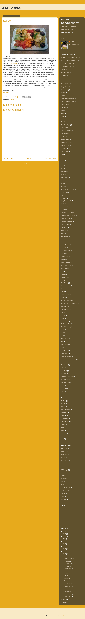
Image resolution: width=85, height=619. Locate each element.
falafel (62, 406)
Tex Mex (63, 401)
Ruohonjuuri (64, 451)
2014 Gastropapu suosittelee (69, 60)
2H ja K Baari (65, 69)
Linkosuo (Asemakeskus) (68, 215)
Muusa (63, 253)
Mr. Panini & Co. (65, 250)
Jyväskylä (64, 478)
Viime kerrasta (13, 63)
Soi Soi (12, 99)
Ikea (62, 163)
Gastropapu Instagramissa (68, 29)
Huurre (63, 160)
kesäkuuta (68, 584)
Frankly (63, 122)
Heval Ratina (64, 151)
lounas (63, 424)
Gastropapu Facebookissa (68, 26)
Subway (63, 347)
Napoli (63, 259)
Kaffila (63, 180)
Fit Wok (63, 119)
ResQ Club (64, 448)
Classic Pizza (65, 104)
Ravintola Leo (65, 309)
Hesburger (64, 148)
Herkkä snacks (65, 145)
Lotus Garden (65, 224)
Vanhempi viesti (50, 158)
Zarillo (62, 385)
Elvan (62, 113)
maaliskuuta (68, 591)
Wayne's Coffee (65, 382)
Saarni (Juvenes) (66, 327)
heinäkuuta (68, 568)
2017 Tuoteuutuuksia (67, 66)
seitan (62, 436)
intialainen (64, 412)
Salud (62, 329)
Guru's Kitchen (65, 133)
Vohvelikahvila (65, 379)
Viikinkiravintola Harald (67, 376)
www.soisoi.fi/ (7, 92)
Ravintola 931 (65, 306)
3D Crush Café (65, 72)
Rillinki (63, 315)
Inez (62, 166)
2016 (64, 546)
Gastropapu (11, 7)
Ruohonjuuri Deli (65, 324)
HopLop (63, 157)
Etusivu (29, 158)
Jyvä (62, 174)
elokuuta (67, 566)
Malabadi (63, 230)
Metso (62, 239)
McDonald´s (64, 236)
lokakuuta (67, 561)
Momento (63, 248)
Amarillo (63, 75)
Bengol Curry (64, 87)
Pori (62, 481)
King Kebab (64, 192)
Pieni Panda (64, 283)
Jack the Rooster (66, 169)
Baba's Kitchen (65, 84)
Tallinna (63, 493)
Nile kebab (64, 268)
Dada (62, 110)
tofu (62, 439)
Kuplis (62, 204)
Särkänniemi (64, 350)
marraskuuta (68, 558)
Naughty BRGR (65, 262)
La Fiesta (63, 207)
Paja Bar (63, 274)
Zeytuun (63, 388)
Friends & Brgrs (65, 125)
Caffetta (63, 95)
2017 (64, 544)
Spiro (62, 341)
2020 (64, 536)
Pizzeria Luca (65, 289)
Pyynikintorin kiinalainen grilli (69, 303)
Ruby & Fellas (65, 321)
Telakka (63, 362)
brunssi (63, 403)
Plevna (63, 291)
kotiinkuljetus (64, 421)
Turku (62, 496)
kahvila (63, 415)
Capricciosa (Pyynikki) (67, 98)
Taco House (64, 353)
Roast (62, 318)
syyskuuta (68, 563)
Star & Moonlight (65, 344)
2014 (64, 551)
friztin (49, 615)
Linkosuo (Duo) (65, 218)
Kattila (63, 186)
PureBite (63, 297)
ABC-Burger (64, 470)
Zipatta (63, 391)
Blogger (63, 615)
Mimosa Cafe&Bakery (67, 242)
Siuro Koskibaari (65, 487)
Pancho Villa (64, 277)
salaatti (63, 433)
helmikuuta (68, 594)
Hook (62, 154)
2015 (64, 549)
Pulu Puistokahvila (66, 294)
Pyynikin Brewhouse (67, 300)
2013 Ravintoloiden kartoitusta (69, 57)
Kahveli (63, 183)
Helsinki (63, 472)
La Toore (63, 209)
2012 (64, 599)
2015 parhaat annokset (67, 63)
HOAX (63, 136)
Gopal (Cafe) (64, 127)
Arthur (62, 81)
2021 (64, 534)
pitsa (62, 430)
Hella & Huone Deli (66, 142)
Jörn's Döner (64, 177)
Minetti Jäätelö (65, 245)
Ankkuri (63, 78)
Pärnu (62, 484)
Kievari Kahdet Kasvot (67, 189)
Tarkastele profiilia (74, 44)
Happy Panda (65, 139)
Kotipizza (63, 198)
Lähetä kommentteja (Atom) (31, 163)
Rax (62, 312)
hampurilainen (65, 409)
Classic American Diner (67, 101)
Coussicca (64, 107)
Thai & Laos (64, 365)
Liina (72, 41)
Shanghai (63, 332)
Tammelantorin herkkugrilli (68, 359)
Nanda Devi (64, 256)
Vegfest (63, 457)
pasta (62, 427)
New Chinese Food (66, 265)
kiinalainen (64, 418)
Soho (62, 335)
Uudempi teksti (8, 158)
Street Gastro (65, 490)
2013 (64, 554)
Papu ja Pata (64, 280)
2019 (64, 539)
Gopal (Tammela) (66, 130)
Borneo (63, 92)
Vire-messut (64, 460)
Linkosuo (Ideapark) (66, 221)
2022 (64, 531)
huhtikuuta (68, 589)
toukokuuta (68, 586)
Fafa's (62, 116)
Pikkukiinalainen (65, 286)
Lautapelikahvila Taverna (68, 212)
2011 (64, 602)
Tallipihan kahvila (66, 356)
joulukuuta (68, 556)
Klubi (62, 195)
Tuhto (62, 368)
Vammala (63, 499)
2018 (64, 541)
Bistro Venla (64, 90)
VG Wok (63, 373)
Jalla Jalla (64, 171)
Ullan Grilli (64, 371)
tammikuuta (68, 596)
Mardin (63, 233)
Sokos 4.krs (64, 338)
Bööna (66, 573)
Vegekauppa (64, 454)
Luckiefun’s (64, 227)
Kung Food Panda (66, 201)
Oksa (62, 271)
